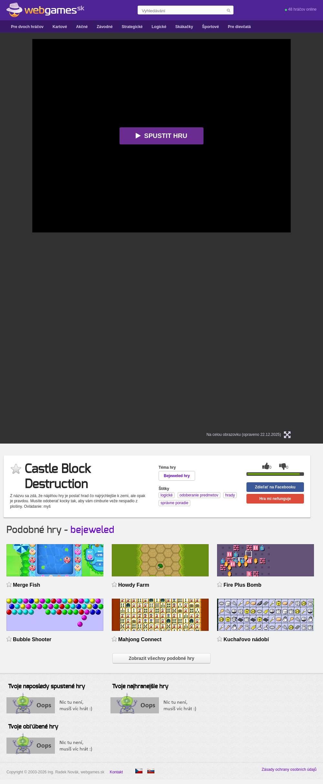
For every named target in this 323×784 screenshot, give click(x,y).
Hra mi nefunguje (275, 498)
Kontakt (116, 772)
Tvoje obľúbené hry (33, 727)
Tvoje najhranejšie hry (140, 687)
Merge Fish (26, 585)
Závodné (104, 26)
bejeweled (92, 530)
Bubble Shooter (32, 639)
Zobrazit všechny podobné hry (161, 658)
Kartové (60, 26)
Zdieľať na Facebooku (275, 487)
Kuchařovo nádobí (246, 639)
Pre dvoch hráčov (27, 26)
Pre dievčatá (239, 26)
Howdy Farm (133, 585)
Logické (158, 26)
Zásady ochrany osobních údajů (289, 769)
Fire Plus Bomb (242, 585)
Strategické (132, 26)
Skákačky (184, 26)
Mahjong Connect (140, 639)
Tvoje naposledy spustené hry (46, 687)
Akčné (82, 26)
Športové (210, 26)
